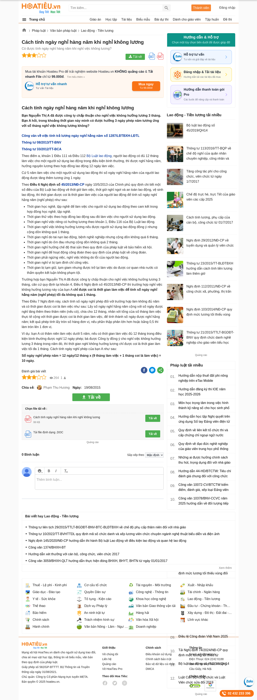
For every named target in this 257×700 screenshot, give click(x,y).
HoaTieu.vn (40, 645)
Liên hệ (106, 659)
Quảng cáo (109, 664)
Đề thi (227, 19)
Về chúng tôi (110, 654)
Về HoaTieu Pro (112, 668)
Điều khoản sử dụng (159, 654)
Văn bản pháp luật (63, 30)
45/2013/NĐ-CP (72, 184)
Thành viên (201, 8)
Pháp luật (39, 30)
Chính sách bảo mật (158, 659)
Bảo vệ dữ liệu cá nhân (160, 664)
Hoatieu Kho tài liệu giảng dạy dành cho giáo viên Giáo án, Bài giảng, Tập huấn (41, 8)
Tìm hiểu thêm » (76, 77)
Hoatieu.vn (24, 30)
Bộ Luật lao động (98, 156)
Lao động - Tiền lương (97, 30)
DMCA (150, 668)
